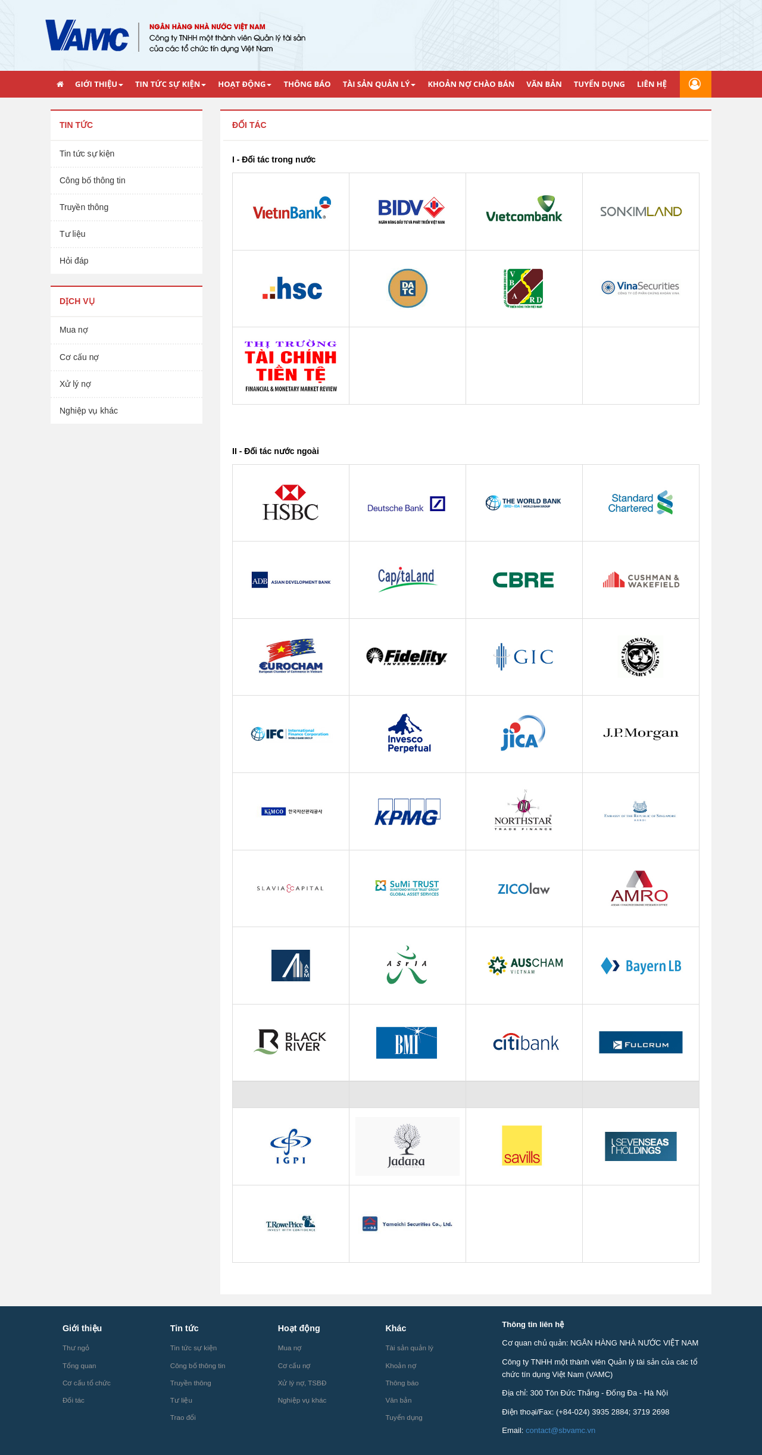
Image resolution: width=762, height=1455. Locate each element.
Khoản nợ (400, 1365)
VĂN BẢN (544, 84)
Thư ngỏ (76, 1347)
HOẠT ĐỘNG (244, 84)
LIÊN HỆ (652, 84)
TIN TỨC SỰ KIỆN (170, 84)
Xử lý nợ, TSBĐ (302, 1383)
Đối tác (249, 125)
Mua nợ (74, 329)
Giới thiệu (82, 1328)
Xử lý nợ (75, 384)
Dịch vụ (77, 301)
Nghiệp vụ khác (89, 410)
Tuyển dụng (403, 1417)
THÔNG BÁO (306, 84)
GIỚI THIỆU (99, 84)
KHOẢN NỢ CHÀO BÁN (470, 84)
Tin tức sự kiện (87, 153)
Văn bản (398, 1400)
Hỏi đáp (74, 260)
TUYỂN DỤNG (599, 84)
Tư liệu (72, 234)
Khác (395, 1328)
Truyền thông (84, 207)
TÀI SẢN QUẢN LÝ (379, 84)
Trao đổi (183, 1417)
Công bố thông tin (93, 180)
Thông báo (402, 1383)
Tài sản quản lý (409, 1347)
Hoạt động (299, 1328)
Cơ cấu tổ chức (87, 1383)
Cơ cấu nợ (79, 357)
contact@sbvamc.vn (560, 1430)
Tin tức (76, 125)
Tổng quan (79, 1365)
